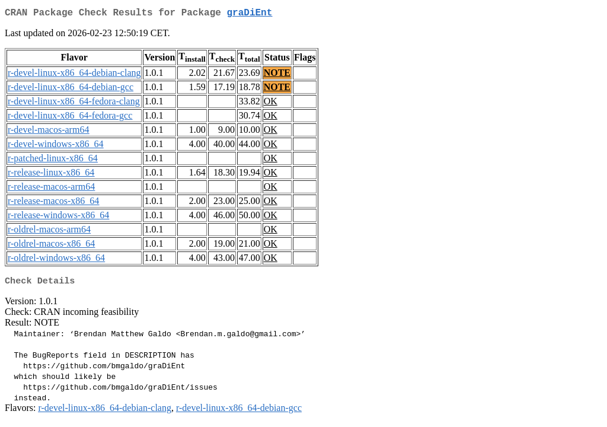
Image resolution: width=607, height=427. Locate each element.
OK (270, 103)
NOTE (277, 75)
